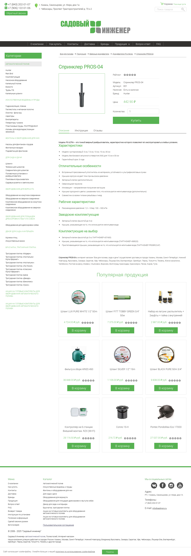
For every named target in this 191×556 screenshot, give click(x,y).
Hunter (8, 70)
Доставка (89, 44)
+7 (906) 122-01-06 (17, 8)
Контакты (72, 44)
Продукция (122, 44)
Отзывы (98, 130)
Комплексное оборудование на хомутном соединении (24, 203)
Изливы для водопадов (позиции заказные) (20, 130)
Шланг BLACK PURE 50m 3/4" (166, 369)
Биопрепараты (12, 119)
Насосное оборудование (16, 80)
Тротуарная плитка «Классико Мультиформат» (19, 270)
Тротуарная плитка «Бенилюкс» (19, 281)
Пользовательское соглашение (58, 525)
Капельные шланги (14, 93)
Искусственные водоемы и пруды (23, 100)
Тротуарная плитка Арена (17, 275)
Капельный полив (13, 83)
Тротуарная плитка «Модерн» (18, 253)
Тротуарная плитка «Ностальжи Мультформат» (19, 258)
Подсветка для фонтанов (16, 151)
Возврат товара (15, 511)
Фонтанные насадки (14, 147)
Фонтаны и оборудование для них (23, 138)
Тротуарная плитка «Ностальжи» (20, 262)
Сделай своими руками (18, 521)
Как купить (55, 44)
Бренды (105, 44)
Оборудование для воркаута (20, 189)
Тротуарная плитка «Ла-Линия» (19, 266)
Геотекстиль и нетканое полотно (20, 109)
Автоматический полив (17, 64)
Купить (136, 120)
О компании (37, 44)
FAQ (158, 44)
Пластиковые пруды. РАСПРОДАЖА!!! (22, 126)
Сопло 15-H (122, 426)
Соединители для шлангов (17, 170)
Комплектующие (13, 77)
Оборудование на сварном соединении (22, 198)
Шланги (9, 163)
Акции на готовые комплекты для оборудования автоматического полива (23, 293)
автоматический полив (35, 536)
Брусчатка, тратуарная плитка (21, 247)
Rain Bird (9, 73)
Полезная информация (18, 518)
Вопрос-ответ (143, 44)
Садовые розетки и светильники (20, 182)
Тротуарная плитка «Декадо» (18, 278)
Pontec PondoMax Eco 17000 (166, 426)
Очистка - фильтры (14, 112)
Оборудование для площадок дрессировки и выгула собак (20, 217)
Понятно (110, 552)
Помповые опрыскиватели (17, 179)
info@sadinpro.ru (159, 508)
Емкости (9, 87)
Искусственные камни (15, 241)
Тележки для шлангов (15, 167)
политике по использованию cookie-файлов (75, 551)
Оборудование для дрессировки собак (22, 225)
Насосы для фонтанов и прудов (19, 144)
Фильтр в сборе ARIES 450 (79, 369)
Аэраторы (10, 116)
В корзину (79, 330)
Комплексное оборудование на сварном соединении (23, 208)
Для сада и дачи (14, 157)
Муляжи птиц (11, 237)
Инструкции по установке (19, 514)
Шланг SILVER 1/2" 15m (122, 369)
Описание (64, 130)
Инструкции (81, 130)
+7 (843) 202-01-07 (17, 4)
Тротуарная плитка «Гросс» (17, 285)
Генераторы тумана (14, 122)
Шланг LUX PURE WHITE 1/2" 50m (79, 311)
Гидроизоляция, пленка (16, 106)
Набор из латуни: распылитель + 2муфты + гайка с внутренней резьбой (166, 315)
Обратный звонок (16, 13)
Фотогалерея (13, 525)
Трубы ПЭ (10, 90)
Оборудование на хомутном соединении (23, 195)
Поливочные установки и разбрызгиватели (16, 174)
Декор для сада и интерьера (20, 231)
